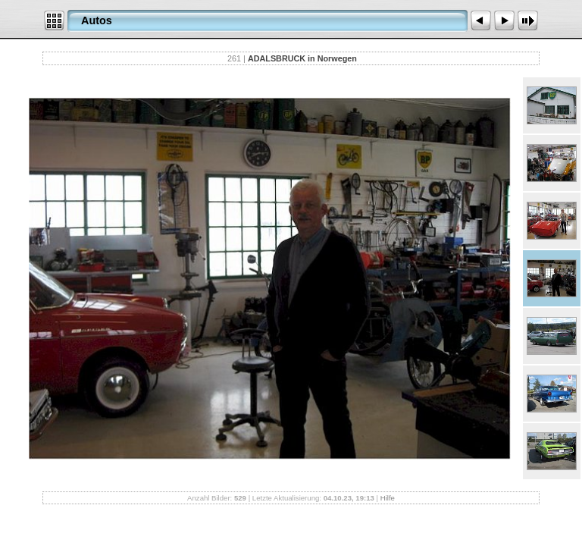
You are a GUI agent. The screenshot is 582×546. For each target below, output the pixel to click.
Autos (96, 20)
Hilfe (387, 498)
